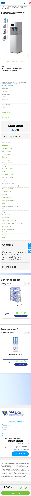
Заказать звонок (20, 454)
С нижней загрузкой (18, 68)
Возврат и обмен (6, 431)
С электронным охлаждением (9, 70)
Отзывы (4, 434)
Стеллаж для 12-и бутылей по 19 (15, 305)
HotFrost (5, 91)
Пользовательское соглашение (15, 422)
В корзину (16, 493)
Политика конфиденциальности (15, 421)
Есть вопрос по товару (15, 61)
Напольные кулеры (6, 68)
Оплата (4, 429)
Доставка (4, 427)
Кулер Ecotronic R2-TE (15, 354)
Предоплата (5, 436)
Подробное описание (7, 85)
